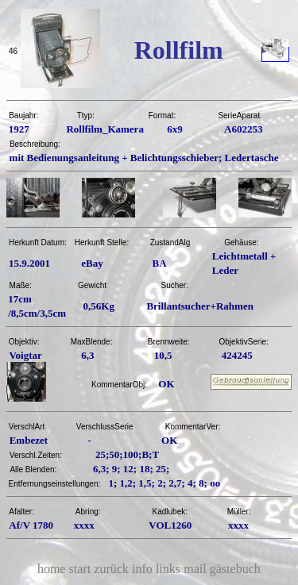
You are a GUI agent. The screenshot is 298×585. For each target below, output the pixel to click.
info (142, 568)
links (168, 568)
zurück (111, 568)
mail (195, 568)
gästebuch (235, 568)
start (80, 568)
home (51, 568)
